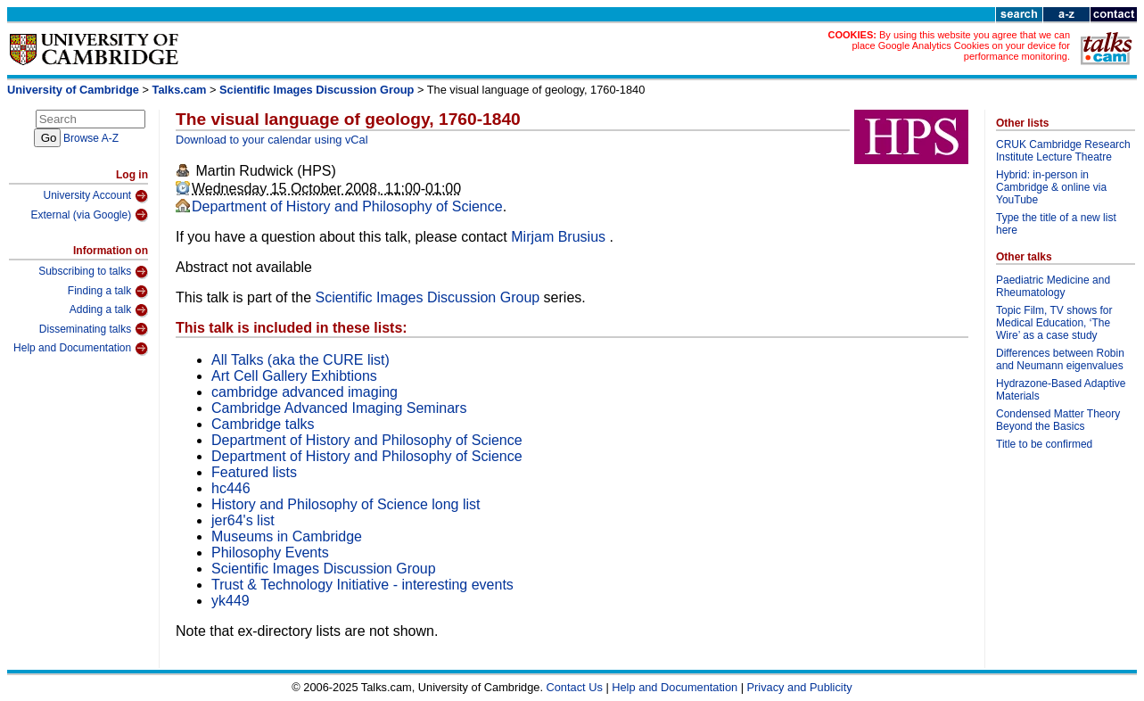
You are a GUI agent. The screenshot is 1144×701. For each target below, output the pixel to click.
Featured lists (254, 472)
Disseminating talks (93, 329)
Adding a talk (109, 310)
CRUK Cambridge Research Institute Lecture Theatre (1063, 150)
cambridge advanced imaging (304, 392)
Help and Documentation (80, 349)
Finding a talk (108, 292)
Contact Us (575, 687)
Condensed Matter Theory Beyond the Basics (1058, 420)
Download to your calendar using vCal (272, 139)
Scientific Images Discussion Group (316, 89)
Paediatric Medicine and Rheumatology (1053, 286)
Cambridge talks (263, 424)
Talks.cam (179, 89)
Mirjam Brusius (560, 236)
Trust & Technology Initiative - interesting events (362, 584)
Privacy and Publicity (799, 687)
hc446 (231, 488)
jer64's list (243, 520)
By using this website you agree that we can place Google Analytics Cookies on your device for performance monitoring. (961, 45)
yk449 (230, 600)
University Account (95, 196)
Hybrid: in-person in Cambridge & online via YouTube (1051, 187)
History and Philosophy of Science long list (346, 504)
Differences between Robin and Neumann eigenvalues (1060, 359)
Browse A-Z (91, 138)
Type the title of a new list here (1056, 223)
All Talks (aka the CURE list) (300, 359)
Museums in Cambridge (286, 536)
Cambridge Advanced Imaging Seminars (338, 408)
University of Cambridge (73, 89)
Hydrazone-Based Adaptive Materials (1060, 389)
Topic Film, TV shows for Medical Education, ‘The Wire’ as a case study (1054, 323)
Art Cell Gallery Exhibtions (294, 375)
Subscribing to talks (93, 272)
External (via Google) (89, 215)
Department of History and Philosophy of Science (347, 206)
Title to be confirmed (1044, 444)
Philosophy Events (270, 552)
